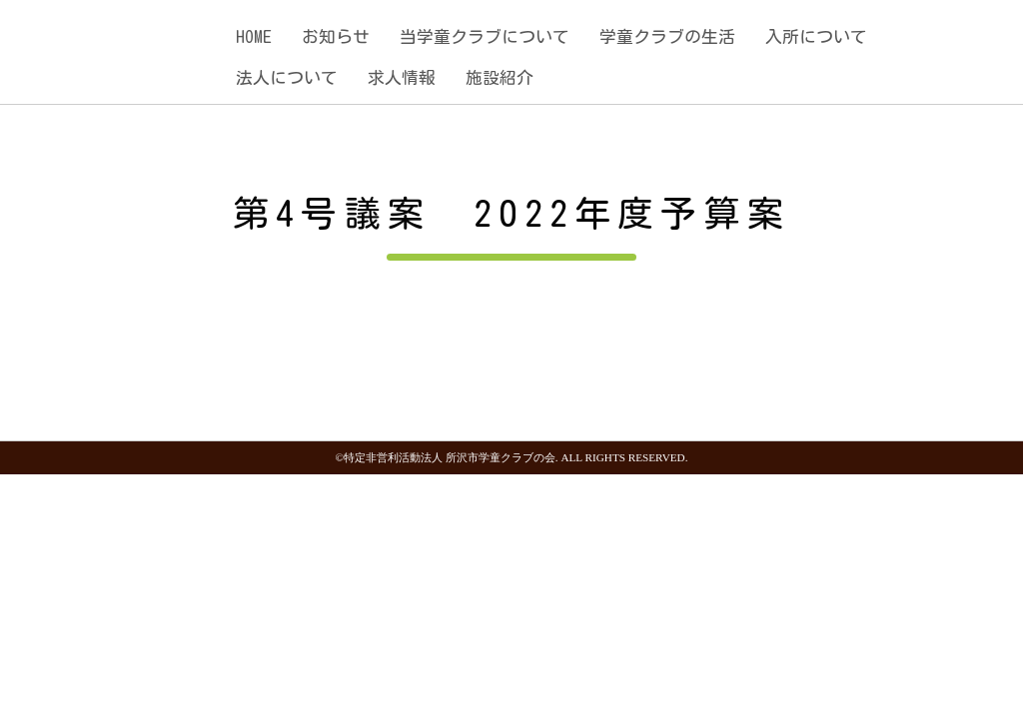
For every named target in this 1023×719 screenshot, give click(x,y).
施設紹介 (499, 77)
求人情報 (402, 77)
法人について (287, 77)
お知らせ (336, 36)
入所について (816, 36)
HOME (254, 36)
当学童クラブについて (484, 36)
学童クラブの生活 (667, 36)
